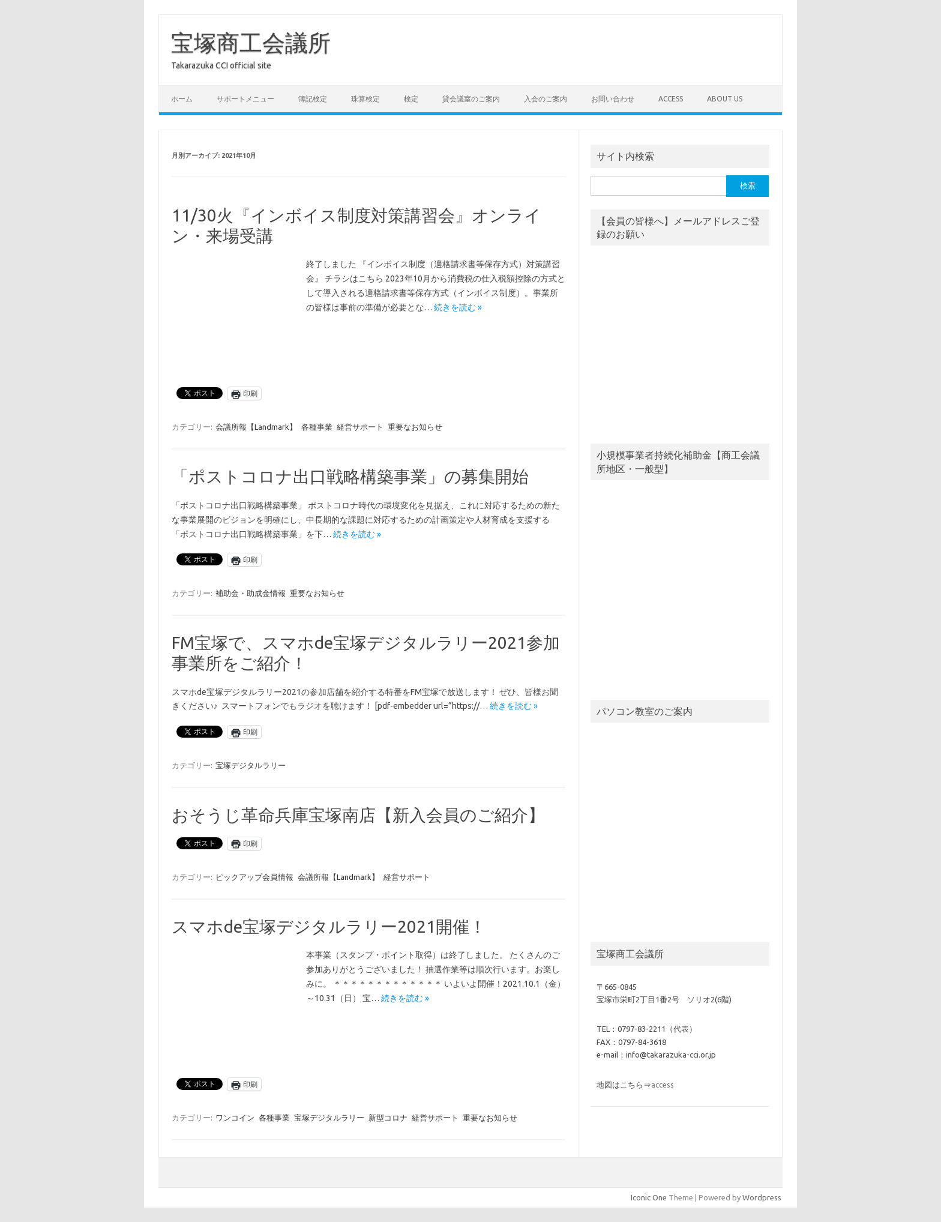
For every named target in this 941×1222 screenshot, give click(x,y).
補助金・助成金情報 (250, 593)
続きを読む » (458, 307)
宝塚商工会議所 (251, 42)
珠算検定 (365, 99)
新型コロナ (387, 1117)
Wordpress (761, 1197)
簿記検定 (312, 99)
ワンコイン (234, 1117)
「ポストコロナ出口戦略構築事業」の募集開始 (350, 476)
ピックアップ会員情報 (254, 877)
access (670, 99)
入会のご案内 (545, 99)
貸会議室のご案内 (471, 99)
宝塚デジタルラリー (250, 765)
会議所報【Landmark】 (256, 427)
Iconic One (649, 1197)
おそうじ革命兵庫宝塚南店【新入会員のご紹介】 (358, 814)
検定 (411, 99)
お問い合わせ (612, 99)
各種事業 (316, 427)
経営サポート (360, 427)
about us (724, 99)
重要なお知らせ (415, 427)
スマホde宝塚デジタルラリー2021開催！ (329, 926)
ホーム (182, 99)
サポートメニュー (245, 99)
